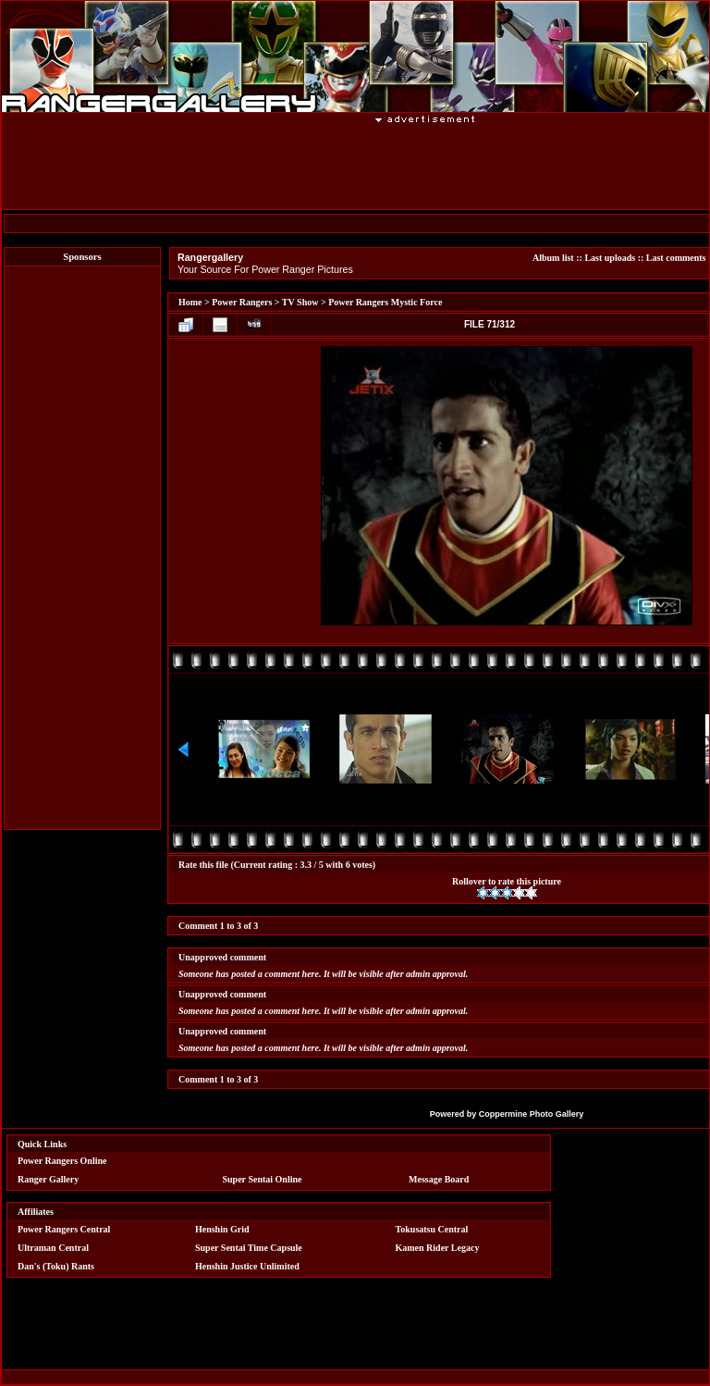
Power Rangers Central (64, 1229)
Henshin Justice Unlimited (247, 1266)
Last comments (676, 258)
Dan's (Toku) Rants (56, 1266)
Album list (553, 258)
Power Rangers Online (62, 1161)
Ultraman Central (53, 1248)
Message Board (439, 1179)
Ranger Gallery (48, 1179)
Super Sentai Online (262, 1179)
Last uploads (609, 258)
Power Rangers (242, 302)
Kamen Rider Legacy (438, 1248)
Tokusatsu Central (432, 1229)
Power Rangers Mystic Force (385, 302)
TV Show (300, 302)
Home (190, 302)
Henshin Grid (222, 1229)
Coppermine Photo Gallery (531, 1114)
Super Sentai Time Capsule (248, 1248)
